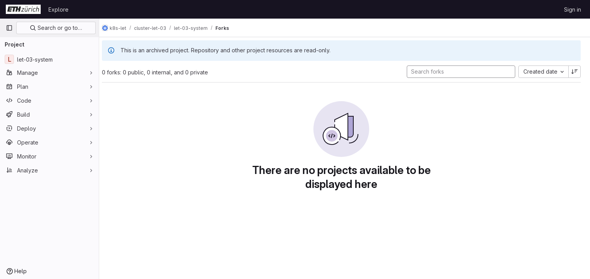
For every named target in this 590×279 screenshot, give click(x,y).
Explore (58, 9)
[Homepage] (23, 9)
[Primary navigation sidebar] (9, 28)
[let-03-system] (49, 59)
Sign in (572, 9)
